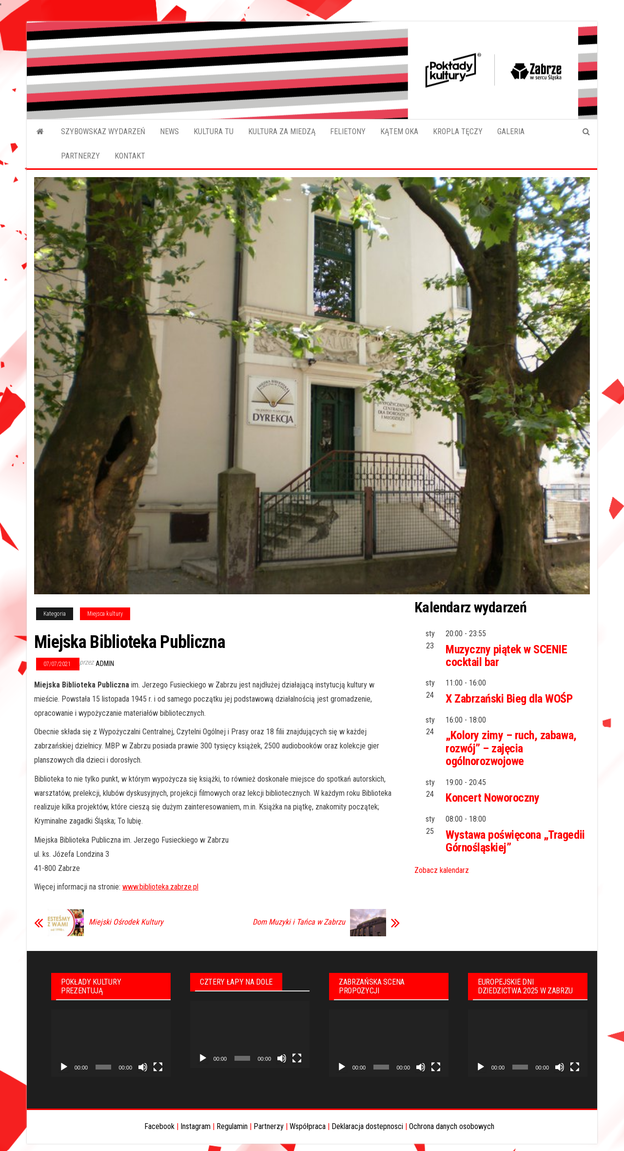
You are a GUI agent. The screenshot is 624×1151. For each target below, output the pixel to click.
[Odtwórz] (64, 1067)
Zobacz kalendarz (441, 870)
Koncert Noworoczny (492, 798)
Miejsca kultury (105, 613)
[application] (111, 1043)
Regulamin (232, 1126)
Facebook (159, 1126)
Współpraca (308, 1126)
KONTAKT (130, 156)
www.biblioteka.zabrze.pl (160, 886)
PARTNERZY (80, 156)
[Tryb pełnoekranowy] (158, 1067)
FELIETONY (348, 131)
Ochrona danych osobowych (451, 1126)
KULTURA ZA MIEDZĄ (281, 131)
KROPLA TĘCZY (458, 131)
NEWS (169, 131)
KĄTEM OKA (399, 131)
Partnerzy (269, 1126)
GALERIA (511, 131)
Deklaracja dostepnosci (367, 1126)
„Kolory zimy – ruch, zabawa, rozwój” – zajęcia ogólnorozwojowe (511, 748)
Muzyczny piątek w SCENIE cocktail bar (506, 656)
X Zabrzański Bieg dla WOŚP (509, 699)
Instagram (195, 1126)
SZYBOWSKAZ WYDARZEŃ (103, 131)
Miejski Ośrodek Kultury (126, 922)
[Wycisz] (143, 1067)
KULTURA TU (214, 131)
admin (105, 663)
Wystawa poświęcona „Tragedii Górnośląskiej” (515, 841)
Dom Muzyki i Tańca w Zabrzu (299, 922)
